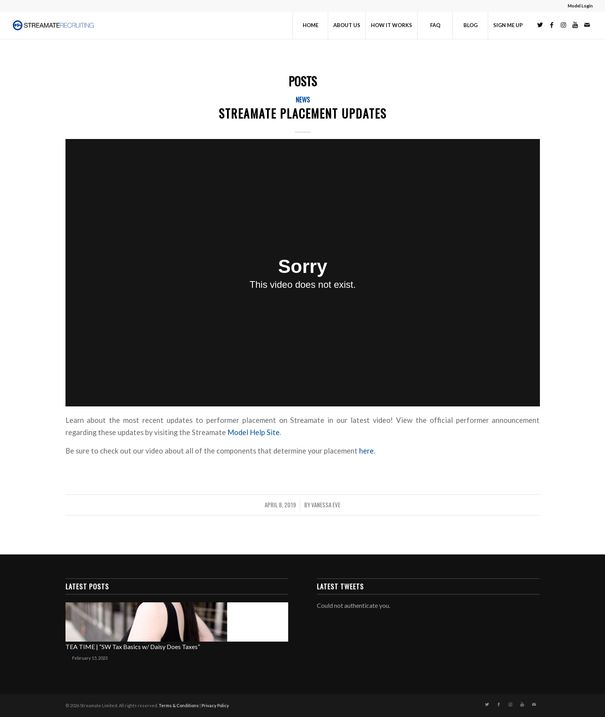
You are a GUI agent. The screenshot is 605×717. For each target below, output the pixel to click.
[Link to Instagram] (563, 25)
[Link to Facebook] (552, 25)
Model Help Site (253, 432)
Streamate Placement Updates (303, 113)
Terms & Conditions (179, 705)
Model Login (580, 5)
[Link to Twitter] (540, 25)
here (366, 450)
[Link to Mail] (587, 25)
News (303, 99)
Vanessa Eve (325, 504)
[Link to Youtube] (575, 25)
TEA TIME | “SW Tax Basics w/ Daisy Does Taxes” (132, 646)
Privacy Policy (215, 705)
